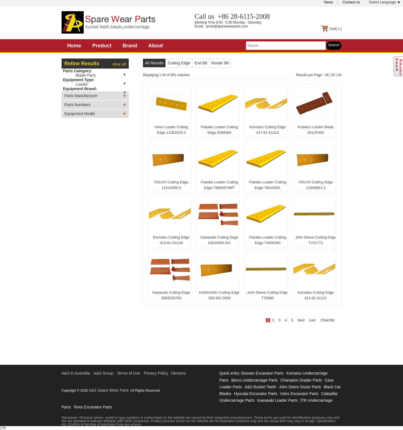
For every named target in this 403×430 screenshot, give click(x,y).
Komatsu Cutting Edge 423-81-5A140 (171, 240)
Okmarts (178, 373)
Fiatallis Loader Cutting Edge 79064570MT (219, 185)
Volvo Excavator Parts (299, 393)
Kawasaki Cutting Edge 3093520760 (171, 295)
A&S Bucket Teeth (260, 387)
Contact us (351, 2)
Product (101, 45)
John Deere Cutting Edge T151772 (315, 240)
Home (74, 45)
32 (333, 75)
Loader (82, 84)
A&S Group (103, 373)
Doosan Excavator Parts (262, 373)
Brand (130, 45)
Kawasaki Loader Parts (277, 400)
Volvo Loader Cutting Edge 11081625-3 (171, 130)
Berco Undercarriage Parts (254, 380)
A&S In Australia (76, 373)
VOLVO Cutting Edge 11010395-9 (171, 185)
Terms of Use (128, 373)
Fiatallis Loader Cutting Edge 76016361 (267, 185)
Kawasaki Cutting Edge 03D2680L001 (219, 240)
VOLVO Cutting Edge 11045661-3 (316, 185)
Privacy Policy (156, 373)
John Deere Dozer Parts (300, 387)
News (328, 2)
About (155, 45)
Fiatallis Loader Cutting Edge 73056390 (267, 240)
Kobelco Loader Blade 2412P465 (316, 130)
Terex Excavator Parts (93, 407)
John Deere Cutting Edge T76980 (267, 295)
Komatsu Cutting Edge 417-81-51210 (267, 130)
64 (339, 75)
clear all (119, 64)
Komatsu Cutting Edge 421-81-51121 (315, 295)
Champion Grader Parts (301, 380)
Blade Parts (86, 75)
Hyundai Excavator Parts (255, 393)
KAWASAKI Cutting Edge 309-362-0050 (219, 295)
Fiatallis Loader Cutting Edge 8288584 (219, 130)
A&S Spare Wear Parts (109, 390)
